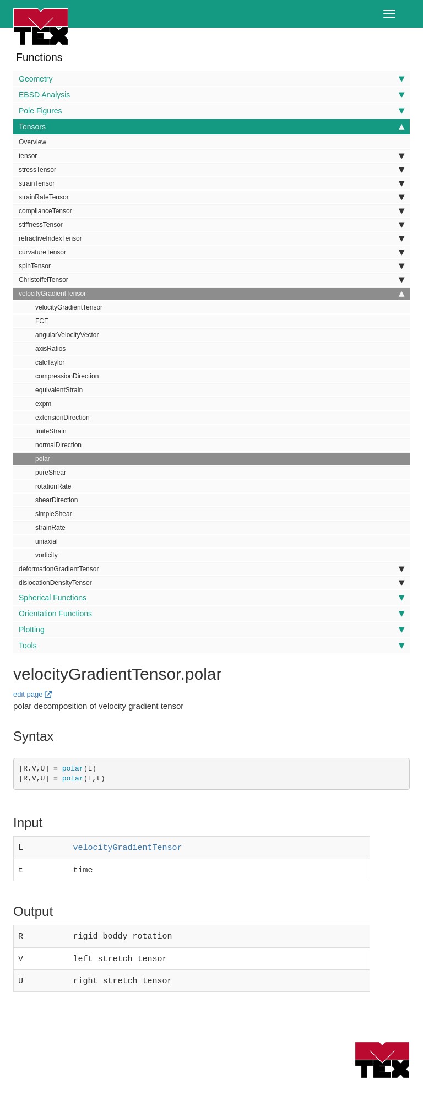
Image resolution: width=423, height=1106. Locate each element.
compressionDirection (67, 376)
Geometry (211, 78)
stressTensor (211, 170)
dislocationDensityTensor (211, 583)
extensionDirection (62, 417)
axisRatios (50, 349)
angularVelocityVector (67, 335)
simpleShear (53, 514)
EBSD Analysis (211, 94)
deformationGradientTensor (211, 569)
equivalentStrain (59, 390)
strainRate (50, 528)
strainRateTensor (211, 197)
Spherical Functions (211, 597)
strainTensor (211, 183)
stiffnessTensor (211, 225)
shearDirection (56, 500)
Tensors (211, 126)
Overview (32, 142)
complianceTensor (211, 211)
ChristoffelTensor (211, 280)
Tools (211, 645)
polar (42, 459)
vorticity (46, 555)
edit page (28, 694)
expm (43, 404)
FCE (41, 321)
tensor (211, 156)
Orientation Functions (211, 613)
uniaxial (46, 541)
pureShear (50, 472)
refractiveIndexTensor (211, 238)
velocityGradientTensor (211, 294)
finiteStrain (51, 431)
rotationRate (53, 486)
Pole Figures (211, 110)
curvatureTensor (211, 252)
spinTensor (211, 266)
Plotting (211, 629)
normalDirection (58, 445)
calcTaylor (49, 362)
